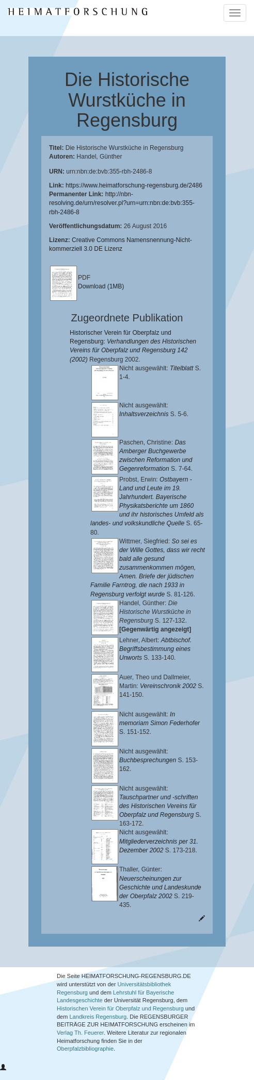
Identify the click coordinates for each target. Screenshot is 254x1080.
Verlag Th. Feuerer (80, 1041)
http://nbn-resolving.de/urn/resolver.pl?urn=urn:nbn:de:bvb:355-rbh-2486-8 (122, 203)
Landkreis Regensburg (97, 1025)
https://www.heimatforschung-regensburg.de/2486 (134, 185)
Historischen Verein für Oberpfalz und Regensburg (120, 1017)
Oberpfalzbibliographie (85, 1058)
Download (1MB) (101, 286)
